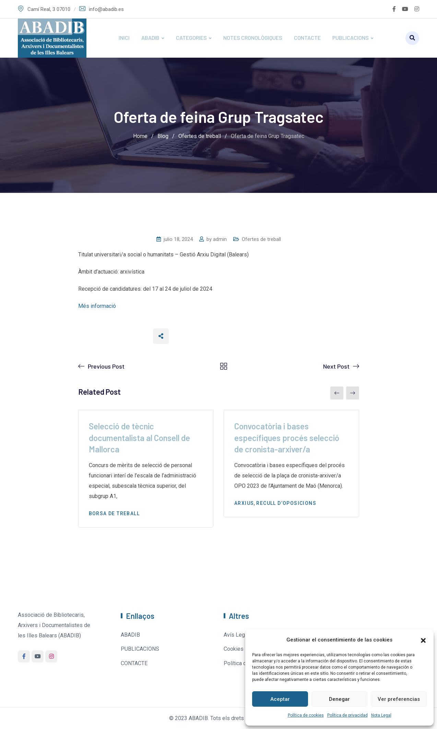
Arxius (244, 503)
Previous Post (106, 366)
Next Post (336, 366)
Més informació (97, 306)
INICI (124, 37)
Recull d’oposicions (286, 503)
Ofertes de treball (261, 239)
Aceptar (280, 699)
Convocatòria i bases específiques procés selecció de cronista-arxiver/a (286, 437)
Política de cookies (306, 715)
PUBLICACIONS (350, 37)
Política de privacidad (347, 715)
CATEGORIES (191, 37)
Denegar (339, 699)
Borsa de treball (114, 513)
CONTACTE (307, 37)
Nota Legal (381, 715)
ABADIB (150, 37)
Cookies (234, 649)
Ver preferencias (399, 699)
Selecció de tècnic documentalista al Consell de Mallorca (139, 437)
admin (220, 239)
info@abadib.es (106, 9)
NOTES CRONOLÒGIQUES (252, 37)
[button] (423, 639)
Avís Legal (236, 635)
